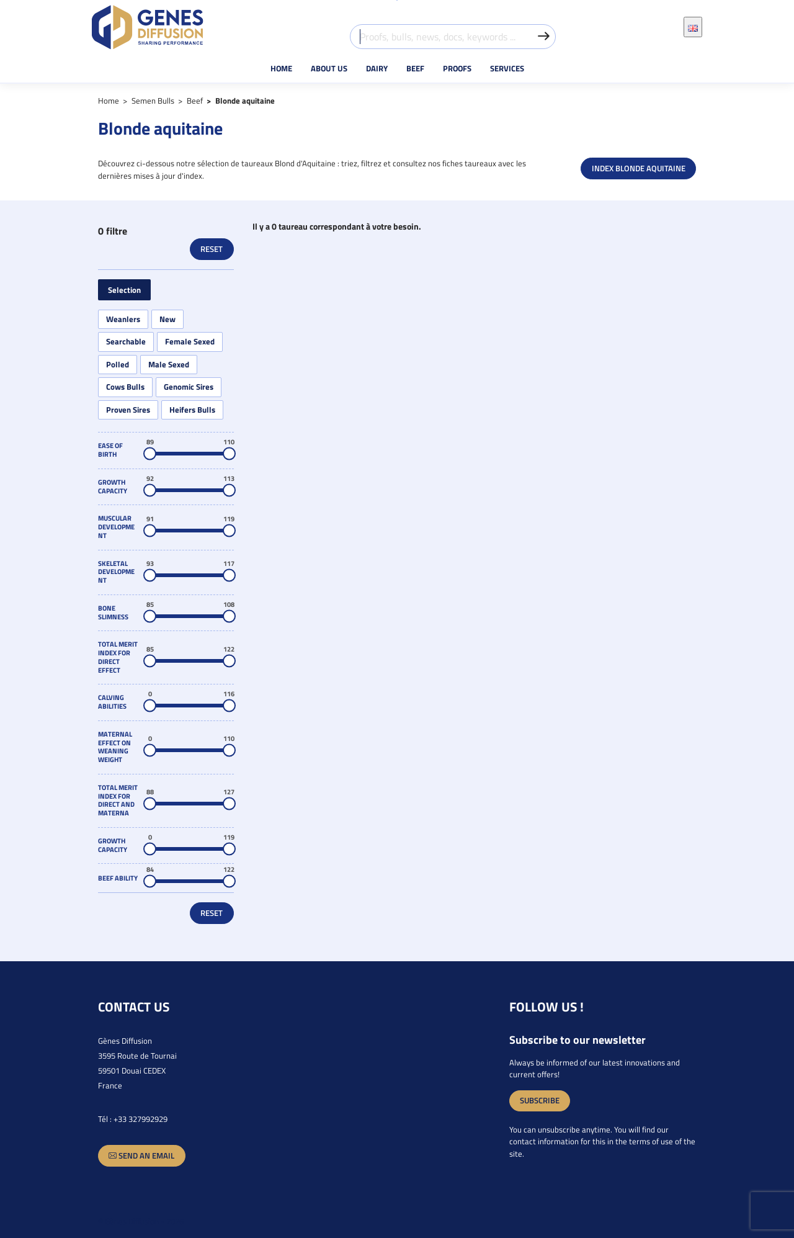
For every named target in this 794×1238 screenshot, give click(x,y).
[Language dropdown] (693, 27)
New (167, 319)
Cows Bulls (125, 387)
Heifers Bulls (192, 410)
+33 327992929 (140, 1119)
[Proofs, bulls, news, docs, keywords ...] (452, 36)
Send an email (141, 1155)
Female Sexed (190, 342)
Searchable (126, 342)
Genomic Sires (188, 387)
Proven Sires (128, 410)
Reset (211, 249)
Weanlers (123, 319)
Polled (117, 364)
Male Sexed (168, 364)
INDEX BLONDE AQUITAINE (638, 168)
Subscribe (540, 1100)
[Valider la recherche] (543, 36)
